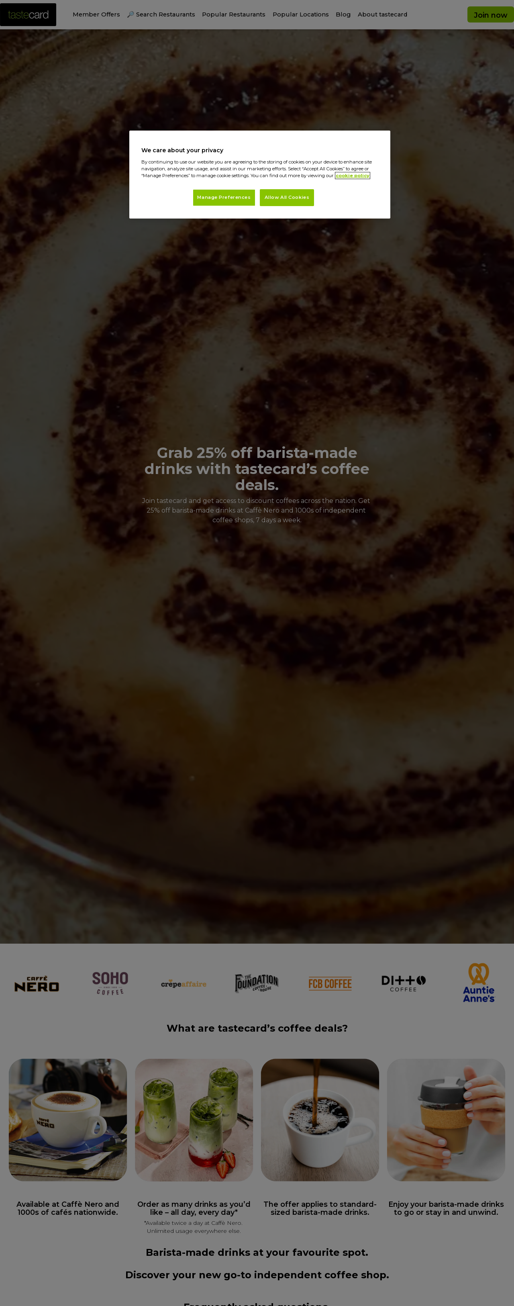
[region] (259, 175)
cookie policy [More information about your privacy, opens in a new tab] (352, 175)
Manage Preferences (224, 197)
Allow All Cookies (287, 197)
